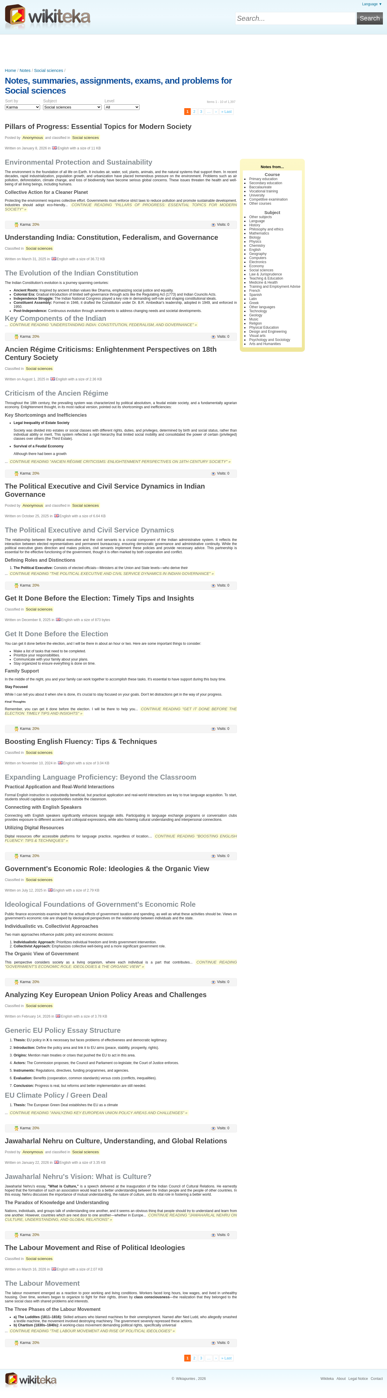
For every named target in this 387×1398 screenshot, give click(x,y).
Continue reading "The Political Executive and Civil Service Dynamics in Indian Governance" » (112, 573)
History (254, 225)
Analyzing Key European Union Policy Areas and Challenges (106, 995)
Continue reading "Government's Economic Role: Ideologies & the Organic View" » (121, 964)
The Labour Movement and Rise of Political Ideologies (95, 1248)
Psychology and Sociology (269, 340)
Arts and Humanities (265, 344)
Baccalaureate (260, 187)
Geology (255, 315)
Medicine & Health (263, 282)
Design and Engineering (268, 332)
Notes (25, 70)
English (255, 250)
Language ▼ (372, 4)
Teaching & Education (266, 278)
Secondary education (265, 183)
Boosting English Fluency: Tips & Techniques (81, 741)
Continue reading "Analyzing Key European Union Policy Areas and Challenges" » (99, 1113)
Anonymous (33, 137)
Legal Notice (358, 1379)
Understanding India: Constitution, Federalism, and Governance (111, 237)
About (340, 1379)
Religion (255, 323)
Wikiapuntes (185, 1379)
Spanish (255, 295)
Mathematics (259, 233)
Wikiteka (327, 1379)
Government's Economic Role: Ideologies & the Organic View (107, 869)
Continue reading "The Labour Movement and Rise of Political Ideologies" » (92, 1331)
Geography (257, 254)
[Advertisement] (193, 50)
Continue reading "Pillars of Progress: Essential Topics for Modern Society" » (121, 207)
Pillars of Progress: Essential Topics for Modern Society (98, 126)
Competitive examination (268, 199)
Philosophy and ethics (266, 229)
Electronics (257, 262)
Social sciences (48, 70)
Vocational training (263, 191)
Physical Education (264, 327)
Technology (258, 311)
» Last (226, 111)
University (257, 195)
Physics (255, 241)
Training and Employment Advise (274, 287)
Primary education (263, 179)
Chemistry (257, 246)
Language (257, 221)
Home (10, 70)
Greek (254, 303)
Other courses (260, 203)
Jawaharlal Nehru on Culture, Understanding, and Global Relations (116, 1141)
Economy (256, 266)
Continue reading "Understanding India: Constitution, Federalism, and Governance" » (103, 325)
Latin (253, 299)
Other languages (262, 307)
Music (253, 319)
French (254, 291)
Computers (257, 258)
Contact (377, 1379)
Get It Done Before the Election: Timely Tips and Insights (99, 598)
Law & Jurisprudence (265, 274)
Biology (255, 237)
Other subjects (260, 217)
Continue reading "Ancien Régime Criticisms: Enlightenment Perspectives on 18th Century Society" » (120, 461)
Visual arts (257, 336)
